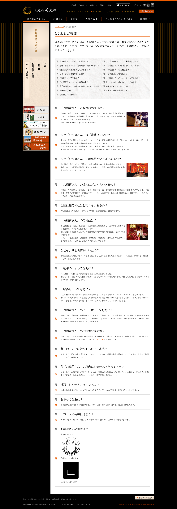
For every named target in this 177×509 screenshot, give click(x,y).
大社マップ (71, 12)
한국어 (108, 5)
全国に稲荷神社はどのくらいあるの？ (74, 70)
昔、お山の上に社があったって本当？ (121, 82)
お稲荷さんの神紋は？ (68, 95)
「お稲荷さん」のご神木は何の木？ (73, 82)
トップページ (59, 27)
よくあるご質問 (113, 12)
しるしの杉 (99, 339)
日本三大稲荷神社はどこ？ (116, 90)
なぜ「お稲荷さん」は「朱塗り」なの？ (122, 61)
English (81, 5)
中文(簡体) (90, 5)
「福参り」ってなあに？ (69, 78)
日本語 (73, 5)
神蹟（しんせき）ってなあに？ (118, 86)
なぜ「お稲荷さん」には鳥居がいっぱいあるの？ (79, 66)
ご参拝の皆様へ (129, 12)
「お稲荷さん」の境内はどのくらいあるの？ (124, 66)
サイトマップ (97, 12)
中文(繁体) (100, 5)
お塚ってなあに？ (66, 90)
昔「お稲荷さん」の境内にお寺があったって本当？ (80, 86)
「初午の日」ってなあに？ (116, 74)
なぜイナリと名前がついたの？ (72, 74)
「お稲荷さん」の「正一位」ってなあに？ (123, 78)
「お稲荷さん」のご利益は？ (117, 70)
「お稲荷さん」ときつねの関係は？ (73, 61)
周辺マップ (84, 12)
